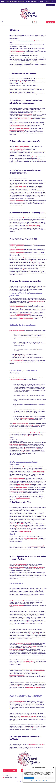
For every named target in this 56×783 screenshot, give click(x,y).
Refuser (39, 778)
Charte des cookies (34, 780)
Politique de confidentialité (42, 780)
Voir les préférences (49, 778)
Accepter (29, 778)
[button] (53, 767)
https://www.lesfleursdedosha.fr (28, 41)
